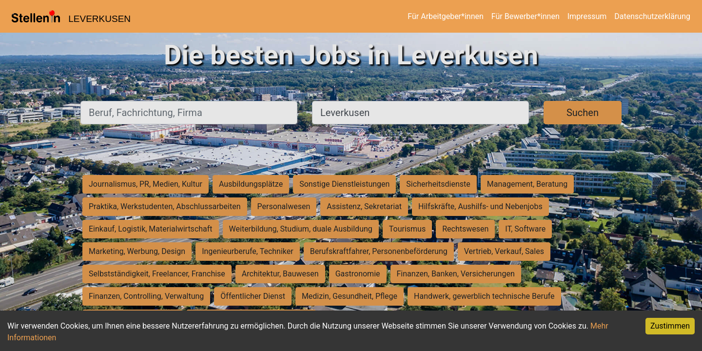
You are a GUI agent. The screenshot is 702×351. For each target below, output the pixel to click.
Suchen (582, 112)
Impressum (587, 16)
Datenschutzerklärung (652, 16)
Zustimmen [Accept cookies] (670, 326)
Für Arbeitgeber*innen (445, 16)
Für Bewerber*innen (525, 16)
